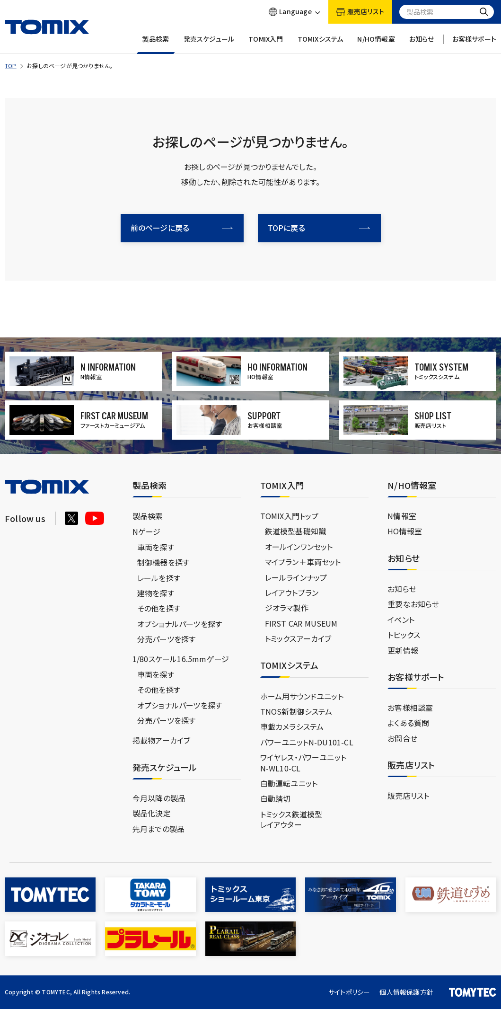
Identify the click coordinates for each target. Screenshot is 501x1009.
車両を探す (155, 547)
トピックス (403, 634)
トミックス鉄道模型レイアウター (291, 819)
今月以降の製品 (158, 798)
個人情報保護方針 (406, 992)
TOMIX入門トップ (289, 516)
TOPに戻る (319, 227)
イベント (400, 619)
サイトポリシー (349, 992)
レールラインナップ (296, 577)
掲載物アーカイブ (161, 740)
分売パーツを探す (166, 639)
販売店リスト (408, 795)
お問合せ (402, 738)
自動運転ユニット (289, 783)
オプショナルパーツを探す (179, 623)
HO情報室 (404, 531)
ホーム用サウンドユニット (301, 696)
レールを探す (158, 578)
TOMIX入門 (266, 44)
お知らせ (422, 44)
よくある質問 (408, 722)
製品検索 (156, 44)
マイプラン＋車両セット (303, 561)
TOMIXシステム (320, 44)
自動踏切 (275, 798)
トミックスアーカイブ (298, 638)
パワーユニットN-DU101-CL (306, 742)
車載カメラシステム (292, 726)
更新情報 (402, 650)
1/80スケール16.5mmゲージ (180, 658)
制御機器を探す (163, 562)
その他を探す (158, 608)
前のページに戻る (182, 227)
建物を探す (155, 593)
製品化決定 (151, 813)
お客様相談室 (410, 707)
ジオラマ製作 (286, 607)
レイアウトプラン (292, 592)
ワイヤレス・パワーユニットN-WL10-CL (303, 762)
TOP (11, 66)
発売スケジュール (209, 44)
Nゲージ (146, 531)
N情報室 (401, 516)
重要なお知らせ (413, 604)
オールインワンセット (299, 546)
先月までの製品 (158, 828)
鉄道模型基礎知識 (295, 531)
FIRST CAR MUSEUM (301, 623)
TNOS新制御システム (296, 711)
